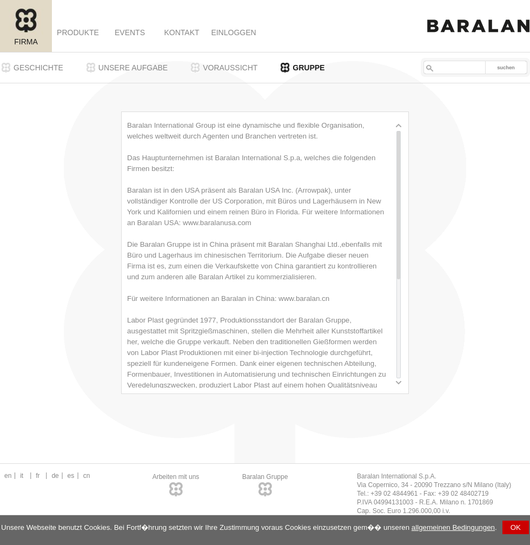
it (21, 476)
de (54, 476)
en (7, 476)
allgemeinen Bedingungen (453, 527)
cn (86, 476)
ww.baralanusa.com (219, 223)
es (71, 476)
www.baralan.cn (304, 298)
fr (37, 476)
